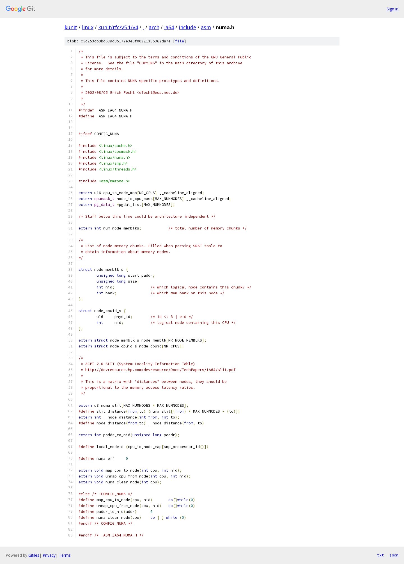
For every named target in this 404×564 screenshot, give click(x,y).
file (179, 41)
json (393, 555)
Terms (65, 555)
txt (380, 555)
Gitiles (33, 555)
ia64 (169, 27)
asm (206, 27)
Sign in (392, 9)
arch (154, 27)
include (187, 27)
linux (87, 27)
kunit (71, 27)
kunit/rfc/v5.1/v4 (118, 27)
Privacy (49, 555)
